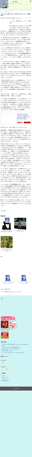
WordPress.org (5, 380)
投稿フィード (5, 377)
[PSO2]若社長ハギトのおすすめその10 (10, 348)
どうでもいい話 (17, 18)
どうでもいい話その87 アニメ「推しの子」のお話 (13, 352)
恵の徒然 (15, 1)
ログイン (13, 291)
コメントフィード (6, 378)
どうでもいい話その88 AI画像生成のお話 (11, 347)
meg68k (4, 210)
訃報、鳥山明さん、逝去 (7, 350)
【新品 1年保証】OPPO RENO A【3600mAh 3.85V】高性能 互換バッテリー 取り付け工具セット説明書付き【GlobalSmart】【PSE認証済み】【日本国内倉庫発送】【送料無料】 (23, 116)
